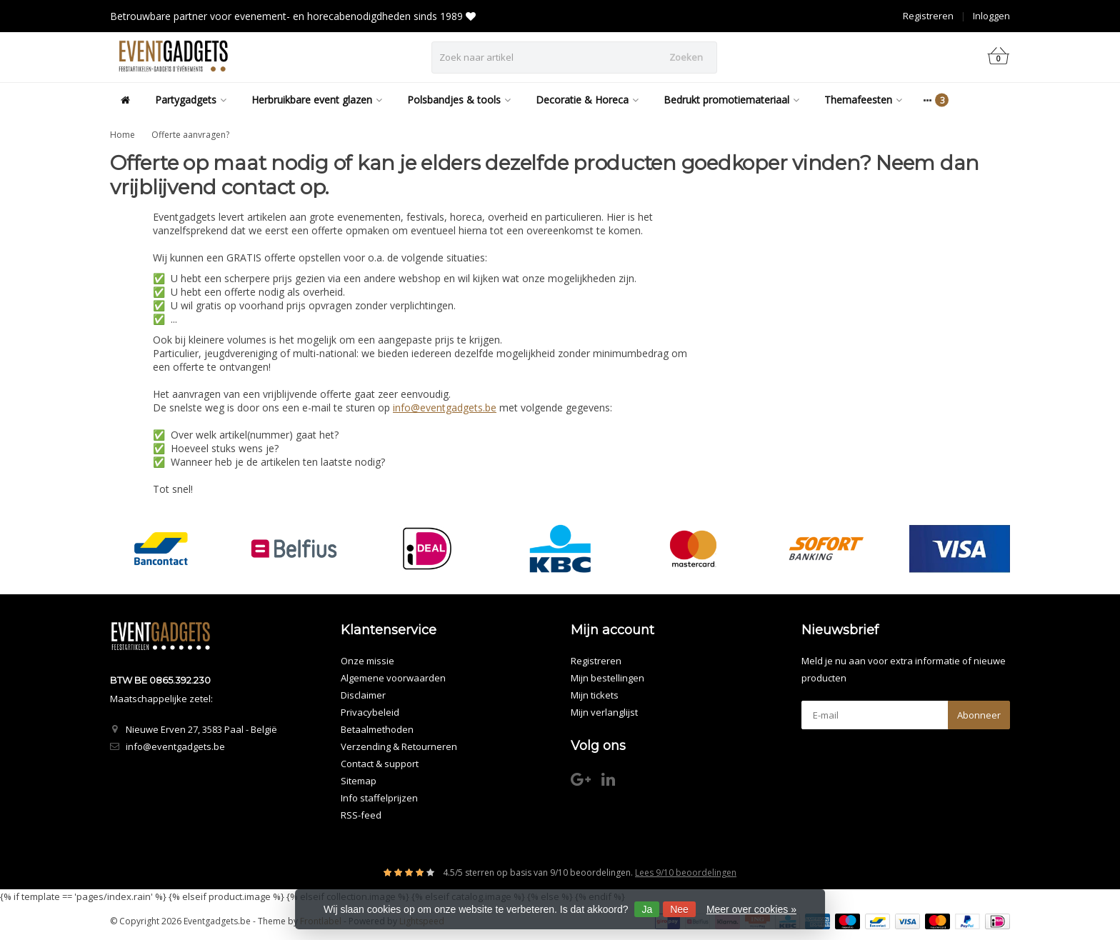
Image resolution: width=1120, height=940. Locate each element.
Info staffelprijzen (379, 797)
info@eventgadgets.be (444, 407)
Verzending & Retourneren (399, 746)
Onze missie (367, 660)
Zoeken (686, 57)
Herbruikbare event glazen (316, 99)
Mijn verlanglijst (604, 712)
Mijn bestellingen (607, 677)
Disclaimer (363, 695)
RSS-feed (361, 815)
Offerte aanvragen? (190, 135)
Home (122, 135)
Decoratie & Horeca (587, 99)
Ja (646, 909)
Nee (679, 909)
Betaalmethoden (377, 729)
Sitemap (358, 780)
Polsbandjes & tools (459, 99)
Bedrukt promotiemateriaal (731, 99)
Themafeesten (863, 99)
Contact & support (380, 763)
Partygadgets (190, 99)
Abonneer (979, 715)
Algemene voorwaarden (393, 677)
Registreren (928, 15)
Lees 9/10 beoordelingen (685, 872)
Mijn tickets (595, 695)
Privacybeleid (370, 712)
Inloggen (991, 15)
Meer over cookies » (751, 909)
